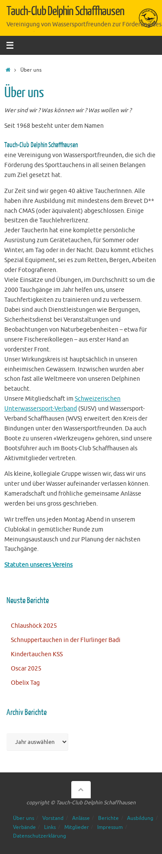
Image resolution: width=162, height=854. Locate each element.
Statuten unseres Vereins (38, 565)
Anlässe (81, 818)
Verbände (24, 827)
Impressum (110, 827)
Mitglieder (76, 827)
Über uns (23, 818)
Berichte (108, 818)
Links (50, 827)
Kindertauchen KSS (37, 654)
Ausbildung (140, 818)
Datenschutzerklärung (39, 835)
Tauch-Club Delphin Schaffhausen (65, 11)
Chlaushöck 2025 (34, 625)
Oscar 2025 (26, 668)
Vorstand (53, 818)
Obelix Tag (25, 682)
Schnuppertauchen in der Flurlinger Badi (66, 640)
